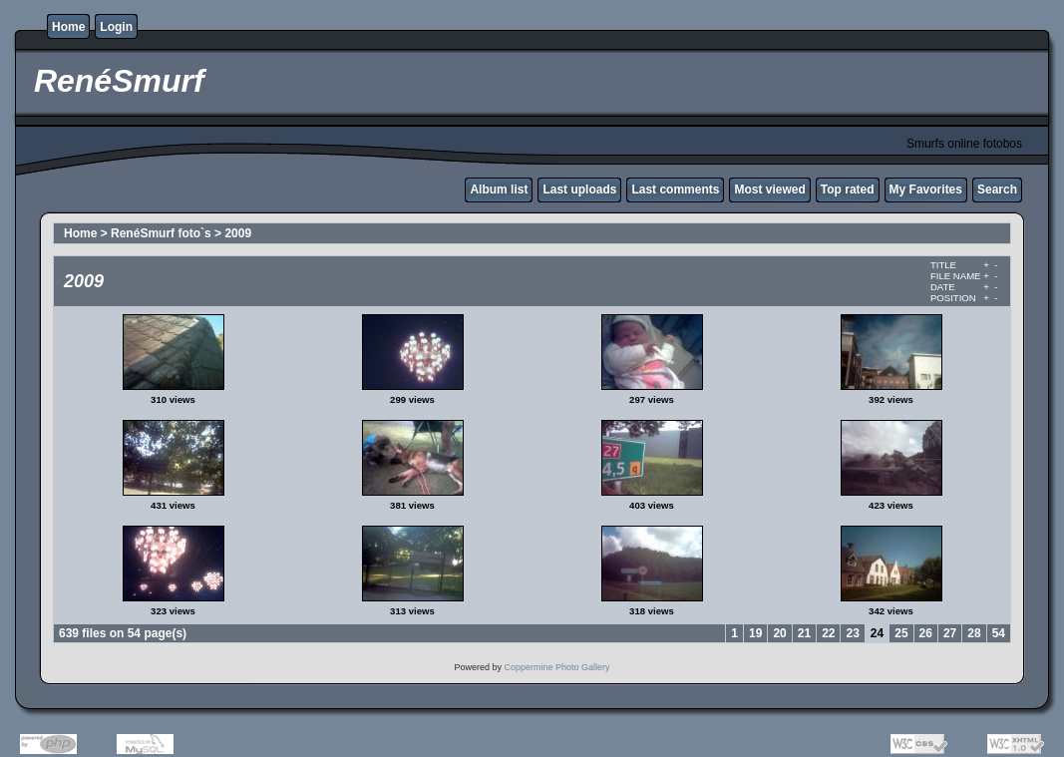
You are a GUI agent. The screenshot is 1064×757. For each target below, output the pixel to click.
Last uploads (579, 189)
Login (116, 27)
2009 (237, 233)
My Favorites (925, 189)
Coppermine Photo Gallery (556, 667)
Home (68, 27)
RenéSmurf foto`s (161, 233)
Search (997, 189)
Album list (499, 189)
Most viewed (769, 189)
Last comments (675, 189)
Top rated (848, 189)
